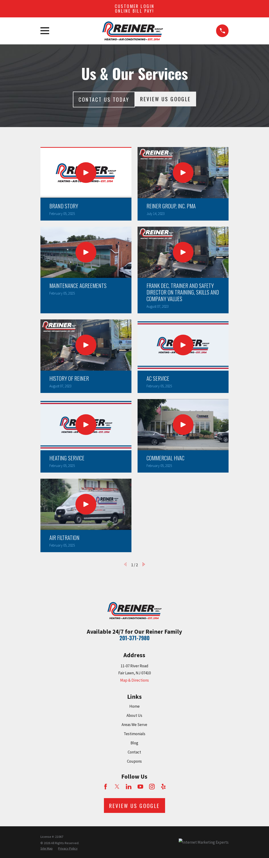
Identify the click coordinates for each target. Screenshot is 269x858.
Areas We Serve (134, 724)
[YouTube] (140, 786)
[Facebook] (105, 786)
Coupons (134, 761)
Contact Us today (104, 99)
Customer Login (134, 8)
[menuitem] (46, 848)
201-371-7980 (134, 638)
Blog (134, 742)
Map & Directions (134, 680)
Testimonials (134, 733)
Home (134, 706)
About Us (134, 715)
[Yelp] (163, 786)
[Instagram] (152, 786)
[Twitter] (117, 786)
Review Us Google (165, 99)
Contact (134, 752)
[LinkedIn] (128, 786)
